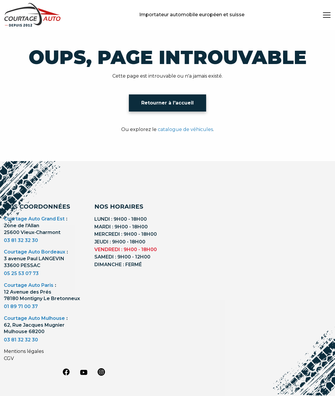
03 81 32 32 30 (21, 240)
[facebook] (66, 372)
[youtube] (83, 372)
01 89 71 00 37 (21, 306)
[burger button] (327, 14)
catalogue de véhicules (185, 129)
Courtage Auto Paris (28, 285)
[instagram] (101, 372)
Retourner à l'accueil (167, 103)
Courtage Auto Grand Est (34, 219)
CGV (9, 358)
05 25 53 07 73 (21, 273)
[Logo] (32, 15)
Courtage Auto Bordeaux (34, 252)
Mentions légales (24, 351)
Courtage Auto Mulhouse (34, 318)
